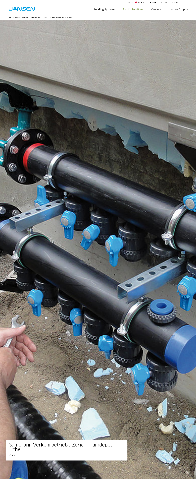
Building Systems (104, 9)
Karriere (156, 9)
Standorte (152, 2)
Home (130, 2)
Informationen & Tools (39, 18)
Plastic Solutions (133, 9)
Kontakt (164, 2)
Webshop (175, 2)
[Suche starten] (186, 3)
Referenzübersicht (57, 18)
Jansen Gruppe (178, 9)
